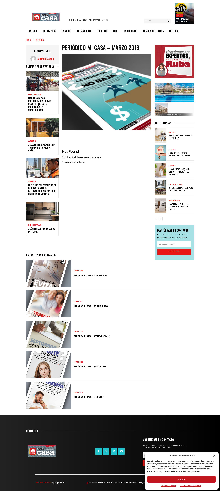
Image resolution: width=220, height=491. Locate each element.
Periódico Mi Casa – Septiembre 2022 (97, 336)
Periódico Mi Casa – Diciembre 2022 (96, 305)
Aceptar (182, 479)
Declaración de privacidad (190, 486)
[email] (174, 244)
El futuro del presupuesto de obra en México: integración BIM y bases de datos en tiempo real (42, 190)
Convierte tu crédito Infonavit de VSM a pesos (179, 154)
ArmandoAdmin (45, 59)
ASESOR (179, 15)
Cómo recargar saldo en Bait (182, 20)
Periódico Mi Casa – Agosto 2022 (94, 366)
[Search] (168, 21)
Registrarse (174, 252)
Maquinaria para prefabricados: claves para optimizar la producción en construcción (39, 104)
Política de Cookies (168, 486)
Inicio (28, 39)
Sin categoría (175, 184)
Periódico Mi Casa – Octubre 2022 (95, 275)
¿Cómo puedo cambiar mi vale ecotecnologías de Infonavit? (179, 172)
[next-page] (161, 218)
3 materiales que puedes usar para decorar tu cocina (178, 207)
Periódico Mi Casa (43, 483)
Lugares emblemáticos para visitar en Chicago (180, 189)
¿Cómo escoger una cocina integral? (41, 230)
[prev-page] (156, 218)
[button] (214, 455)
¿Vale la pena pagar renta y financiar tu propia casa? (41, 147)
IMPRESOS (39, 39)
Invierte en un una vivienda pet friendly (180, 136)
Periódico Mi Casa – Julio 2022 (93, 397)
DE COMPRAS (34, 94)
